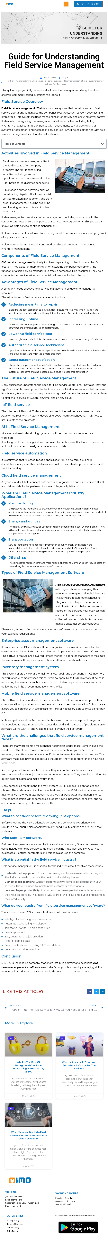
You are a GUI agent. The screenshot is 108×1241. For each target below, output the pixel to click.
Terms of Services (15, 1224)
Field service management (72, 81)
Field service (38, 81)
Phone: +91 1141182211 (15, 1206)
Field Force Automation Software (19, 81)
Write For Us (12, 1231)
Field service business (52, 81)
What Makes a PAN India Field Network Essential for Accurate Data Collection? (28, 1135)
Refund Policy (13, 1227)
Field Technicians (59, 84)
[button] (66, 4)
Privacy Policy (13, 1220)
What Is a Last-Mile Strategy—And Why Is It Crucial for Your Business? (79, 1065)
